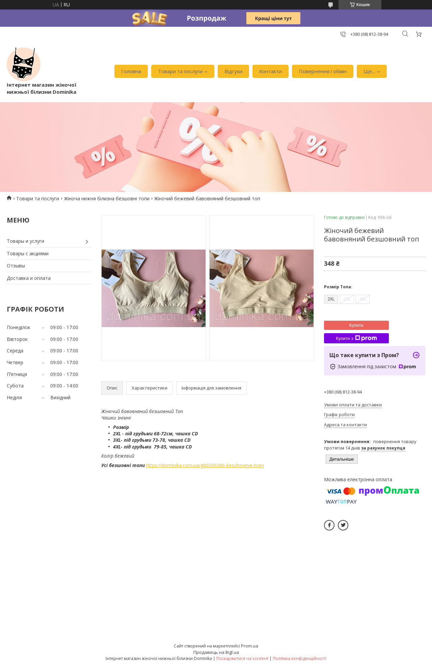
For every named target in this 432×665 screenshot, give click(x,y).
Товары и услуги (25, 241)
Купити (356, 325)
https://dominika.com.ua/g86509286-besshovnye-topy (205, 465)
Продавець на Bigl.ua (216, 652)
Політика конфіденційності (299, 658)
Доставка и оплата (29, 278)
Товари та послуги (180, 71)
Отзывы (16, 265)
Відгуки (233, 71)
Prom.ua (249, 646)
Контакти (270, 71)
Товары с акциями (28, 253)
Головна (131, 71)
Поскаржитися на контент (242, 658)
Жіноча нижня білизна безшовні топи (107, 198)
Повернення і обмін (323, 71)
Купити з (356, 338)
